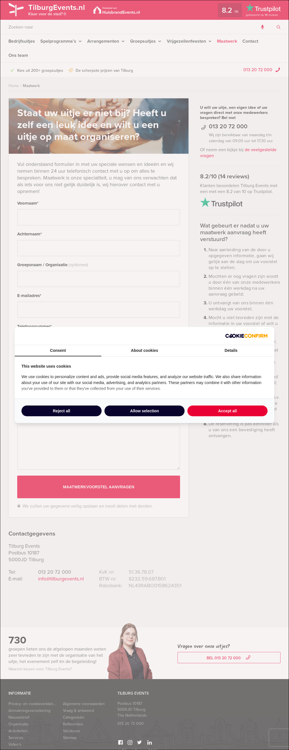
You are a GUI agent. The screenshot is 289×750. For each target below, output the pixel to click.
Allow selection (144, 411)
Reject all (61, 411)
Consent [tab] (58, 350)
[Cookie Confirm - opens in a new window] (246, 336)
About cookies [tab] (144, 350)
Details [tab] (231, 350)
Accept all (227, 411)
